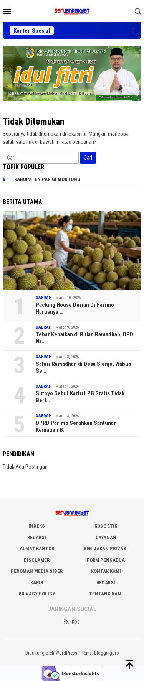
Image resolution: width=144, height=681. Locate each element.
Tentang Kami (106, 594)
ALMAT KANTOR (37, 548)
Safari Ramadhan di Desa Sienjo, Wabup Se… (83, 367)
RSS (71, 622)
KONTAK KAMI (106, 571)
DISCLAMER (37, 560)
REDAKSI (36, 537)
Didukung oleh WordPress (51, 653)
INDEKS (36, 526)
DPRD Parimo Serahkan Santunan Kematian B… (76, 426)
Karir (36, 583)
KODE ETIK (105, 526)
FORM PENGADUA (106, 560)
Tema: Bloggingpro (100, 653)
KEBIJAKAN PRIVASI (106, 548)
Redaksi (105, 583)
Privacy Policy (36, 594)
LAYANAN (106, 537)
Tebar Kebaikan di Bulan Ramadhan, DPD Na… (84, 338)
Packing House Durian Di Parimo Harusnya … (75, 308)
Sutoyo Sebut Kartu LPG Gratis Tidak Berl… (80, 397)
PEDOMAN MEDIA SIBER (37, 571)
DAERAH (43, 297)
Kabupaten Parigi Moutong (47, 179)
